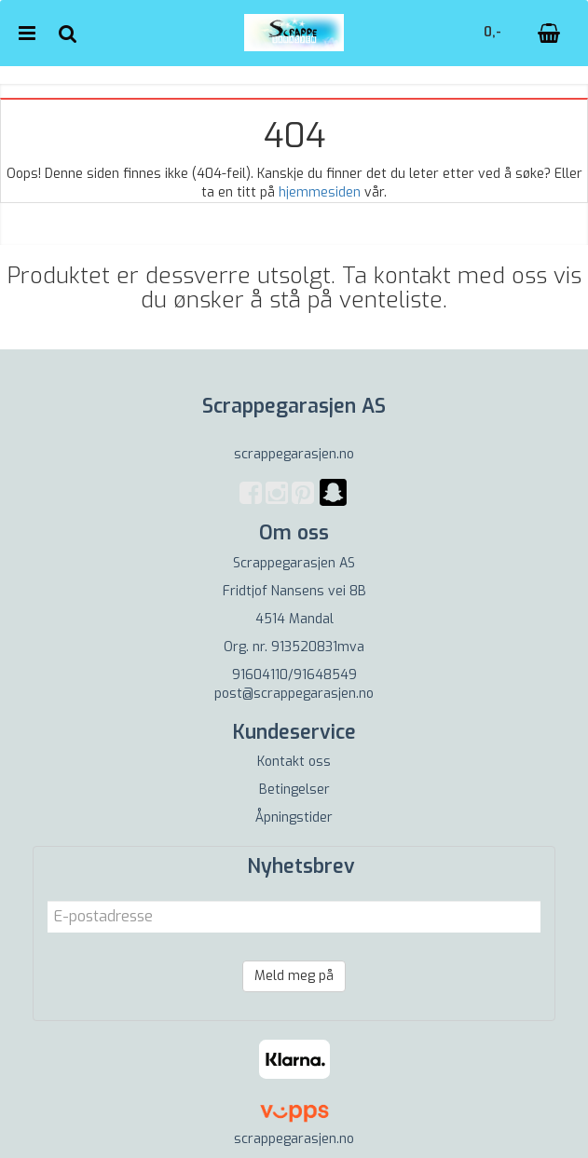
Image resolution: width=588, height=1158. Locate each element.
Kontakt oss (294, 761)
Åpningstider (294, 817)
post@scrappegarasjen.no (294, 693)
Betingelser (294, 789)
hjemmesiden (320, 192)
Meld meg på (294, 976)
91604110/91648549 (294, 675)
